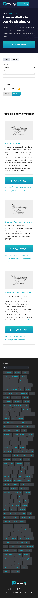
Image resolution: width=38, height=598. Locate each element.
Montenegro (24, 488)
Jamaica (19, 464)
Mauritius (30, 484)
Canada (26, 401)
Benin (21, 389)
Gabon (6, 443)
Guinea (16, 451)
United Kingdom (25, 559)
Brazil (32, 393)
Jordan (6, 468)
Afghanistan (8, 372)
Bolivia (28, 389)
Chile (11, 410)
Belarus (6, 389)
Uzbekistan (27, 563)
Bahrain (18, 385)
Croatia (6, 418)
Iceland (23, 455)
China (18, 410)
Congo (6, 414)
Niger (26, 501)
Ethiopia (14, 439)
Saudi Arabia (8, 526)
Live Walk (7, 93)
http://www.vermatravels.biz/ (20, 187)
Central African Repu (21, 406)
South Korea (27, 534)
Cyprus (20, 418)
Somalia (6, 534)
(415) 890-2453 (19, 329)
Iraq (20, 459)
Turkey (28, 550)
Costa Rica (14, 414)
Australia (7, 381)
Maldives (15, 484)
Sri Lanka (13, 538)
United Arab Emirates (11, 559)
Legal (14, 589)
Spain (5, 538)
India (31, 455)
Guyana (24, 451)
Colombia (26, 410)
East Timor (7, 430)
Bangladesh (27, 385)
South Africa (16, 534)
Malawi (28, 480)
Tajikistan (21, 546)
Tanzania (30, 546)
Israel (5, 464)
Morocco (7, 493)
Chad (5, 410)
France (29, 439)
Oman (6, 509)
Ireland (26, 459)
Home (5, 13)
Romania (7, 521)
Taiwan (12, 546)
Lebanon (29, 472)
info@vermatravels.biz (17, 191)
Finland (22, 439)
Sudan (21, 538)
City (4, 76)
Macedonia (7, 480)
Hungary (16, 455)
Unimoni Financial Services (18, 222)
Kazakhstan (15, 468)
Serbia (25, 526)
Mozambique (17, 493)
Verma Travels (12, 143)
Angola (6, 377)
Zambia (6, 571)
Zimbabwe (15, 571)
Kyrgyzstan (7, 472)
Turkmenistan (8, 555)
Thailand (6, 550)
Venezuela (7, 567)
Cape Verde (7, 406)
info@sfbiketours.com (17, 340)
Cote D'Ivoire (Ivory (27, 414)
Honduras (7, 455)
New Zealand (8, 501)
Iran (14, 459)
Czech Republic (9, 422)
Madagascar (18, 480)
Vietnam (16, 567)
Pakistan (13, 509)
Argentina (14, 377)
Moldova (14, 488)
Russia (15, 521)
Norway (24, 505)
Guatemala (7, 451)
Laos (15, 472)
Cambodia (7, 401)
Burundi (25, 397)
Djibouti (15, 426)
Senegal (17, 526)
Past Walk (16, 93)
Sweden (15, 542)
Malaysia (7, 484)
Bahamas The (8, 385)
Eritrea (30, 435)
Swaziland (7, 542)
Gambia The (15, 443)
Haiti (31, 451)
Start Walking (23, 4)
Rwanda (22, 521)
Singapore (18, 530)
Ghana (15, 447)
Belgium (14, 389)
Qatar (31, 517)
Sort (4, 82)
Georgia (24, 443)
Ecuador (16, 430)
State (4, 70)
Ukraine (26, 555)
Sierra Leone (8, 530)
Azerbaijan (23, 381)
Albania (17, 372)
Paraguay (22, 513)
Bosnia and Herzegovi (11, 393)
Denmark (7, 426)
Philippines (7, 517)
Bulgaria (6, 397)
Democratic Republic (23, 422)
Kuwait (31, 468)
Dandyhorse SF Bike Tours (18, 292)
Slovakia (27, 530)
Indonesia (7, 459)
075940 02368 (19, 248)
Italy (11, 464)
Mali (22, 484)
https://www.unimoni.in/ (18, 255)
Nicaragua (18, 501)
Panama (22, 509)
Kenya (24, 468)
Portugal (23, 517)
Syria (5, 546)
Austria (15, 381)
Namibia (6, 497)
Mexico (6, 488)
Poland (15, 517)
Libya (20, 476)
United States (8, 563)
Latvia (22, 472)
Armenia (23, 377)
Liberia (14, 476)
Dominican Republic (27, 426)
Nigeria (6, 505)
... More (26, 171)
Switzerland (25, 542)
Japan (27, 464)
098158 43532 (19, 180)
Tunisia (21, 550)
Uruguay (18, 563)
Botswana (24, 393)
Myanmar (27, 493)
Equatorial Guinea (20, 435)
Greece (22, 447)
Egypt (24, 430)
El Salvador (7, 435)
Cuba (13, 418)
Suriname (29, 538)
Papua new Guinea (10, 513)
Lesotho (6, 476)
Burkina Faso (16, 397)
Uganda (18, 555)
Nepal (14, 497)
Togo (14, 550)
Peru (29, 513)
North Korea (15, 505)
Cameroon (17, 401)
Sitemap (22, 589)
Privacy (6, 589)
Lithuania (28, 476)
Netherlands (23, 497)
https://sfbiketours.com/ (18, 336)
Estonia (6, 439)
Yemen (24, 567)
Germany (7, 447)
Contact (31, 589)
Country (5, 64)
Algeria (25, 372)
